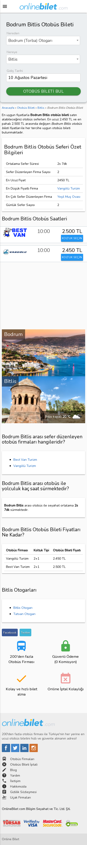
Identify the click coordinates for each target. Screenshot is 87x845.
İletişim (15, 781)
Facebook (9, 632)
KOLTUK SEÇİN (72, 238)
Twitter (25, 632)
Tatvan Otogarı (24, 614)
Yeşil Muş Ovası (68, 197)
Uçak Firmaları (20, 797)
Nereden (13, 33)
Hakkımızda (18, 786)
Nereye (12, 52)
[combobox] (43, 40)
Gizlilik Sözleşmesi (23, 792)
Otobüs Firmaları (22, 759)
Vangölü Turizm (68, 188)
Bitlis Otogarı (22, 608)
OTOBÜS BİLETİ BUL (43, 91)
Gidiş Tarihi (15, 71)
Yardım (15, 775)
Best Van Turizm (25, 460)
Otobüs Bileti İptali (24, 764)
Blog (13, 770)
